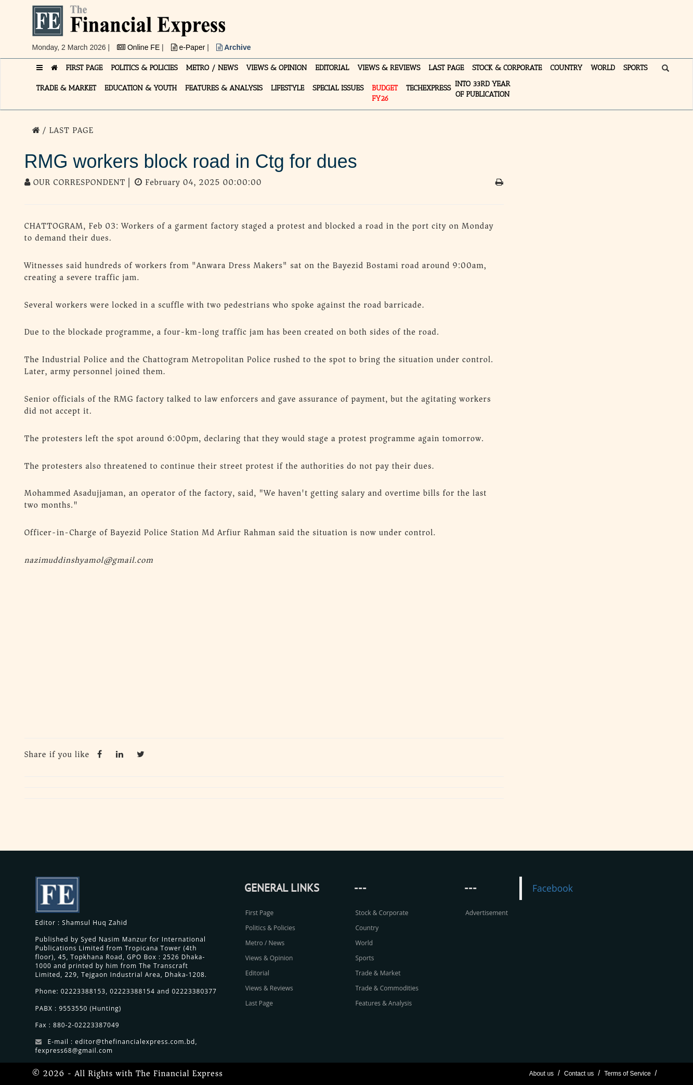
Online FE (139, 47)
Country (366, 927)
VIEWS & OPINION (276, 67)
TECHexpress (428, 88)
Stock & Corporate (381, 912)
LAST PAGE (446, 67)
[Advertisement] (489, 28)
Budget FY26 (385, 93)
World (364, 942)
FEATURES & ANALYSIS (224, 88)
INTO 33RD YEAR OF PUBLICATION (482, 89)
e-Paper (189, 47)
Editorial (257, 973)
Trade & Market (377, 973)
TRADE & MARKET (66, 88)
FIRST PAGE (84, 67)
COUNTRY (566, 67)
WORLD (603, 67)
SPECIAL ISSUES (337, 88)
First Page (259, 912)
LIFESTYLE (287, 88)
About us (541, 1073)
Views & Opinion (269, 958)
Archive (233, 47)
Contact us (579, 1073)
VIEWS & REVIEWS (388, 67)
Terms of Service (627, 1073)
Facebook (552, 888)
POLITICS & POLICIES (144, 67)
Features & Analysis (383, 1003)
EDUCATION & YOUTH (140, 88)
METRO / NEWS (212, 67)
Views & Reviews (269, 988)
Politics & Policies (270, 927)
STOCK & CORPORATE (507, 67)
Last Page (259, 1003)
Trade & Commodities (387, 988)
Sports (364, 958)
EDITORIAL (332, 67)
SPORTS (635, 67)
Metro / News (264, 942)
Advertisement (486, 912)
